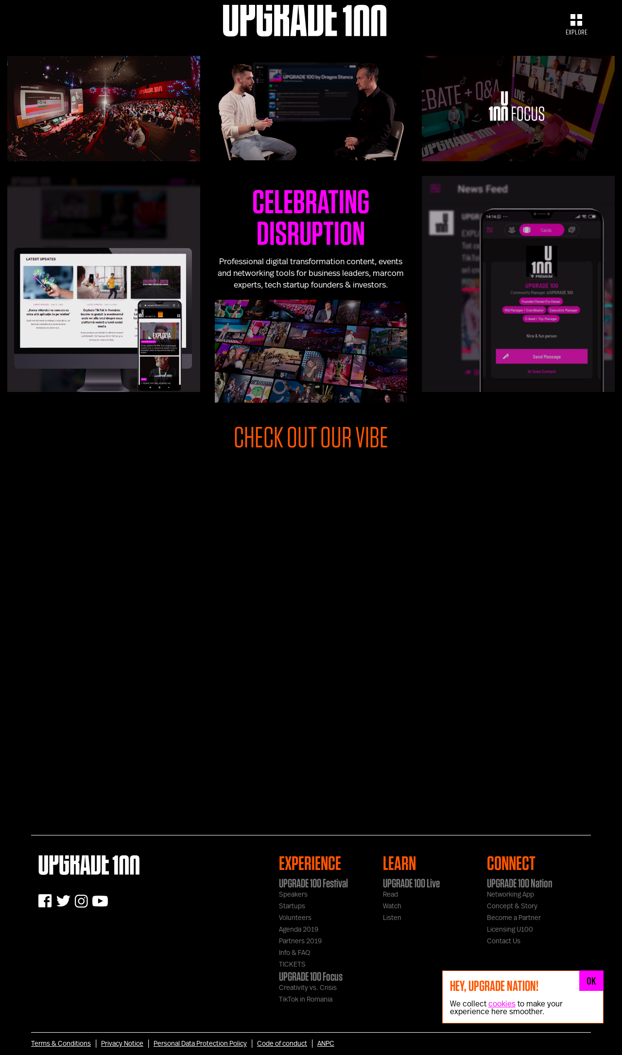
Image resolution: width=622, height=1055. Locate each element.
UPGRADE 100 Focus (311, 976)
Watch (392, 906)
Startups (292, 906)
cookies (502, 1004)
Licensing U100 (510, 929)
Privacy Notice (122, 1043)
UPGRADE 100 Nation (520, 883)
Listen (392, 918)
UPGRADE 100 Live (411, 883)
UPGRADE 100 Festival (313, 883)
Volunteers (295, 918)
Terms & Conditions (61, 1043)
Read (390, 894)
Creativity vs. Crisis (308, 988)
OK (591, 981)
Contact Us (503, 941)
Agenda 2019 (298, 929)
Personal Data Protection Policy (200, 1043)
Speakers (293, 894)
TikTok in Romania (305, 999)
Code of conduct (282, 1043)
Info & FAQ (294, 953)
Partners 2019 (300, 941)
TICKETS (292, 964)
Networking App (510, 894)
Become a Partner (514, 918)
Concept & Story (512, 906)
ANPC (325, 1043)
